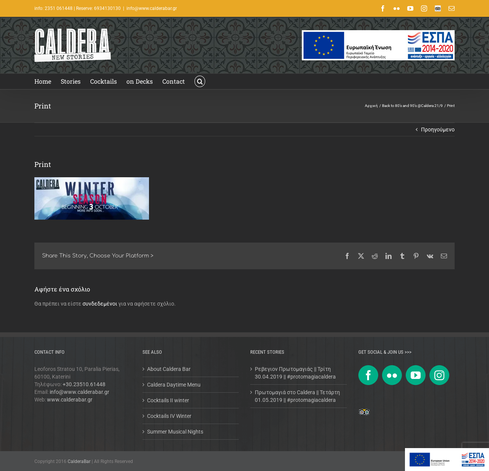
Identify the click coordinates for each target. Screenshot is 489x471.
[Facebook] (368, 375)
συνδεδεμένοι (100, 304)
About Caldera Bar (169, 369)
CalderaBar (80, 461)
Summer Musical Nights (175, 432)
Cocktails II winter (168, 400)
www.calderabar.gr (69, 400)
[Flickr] (392, 375)
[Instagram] (439, 375)
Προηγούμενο (438, 129)
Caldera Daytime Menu (174, 385)
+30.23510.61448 (84, 384)
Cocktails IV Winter (169, 416)
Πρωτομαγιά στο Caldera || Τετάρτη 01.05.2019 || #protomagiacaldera (297, 396)
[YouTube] (416, 375)
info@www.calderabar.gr (151, 8)
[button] (199, 81)
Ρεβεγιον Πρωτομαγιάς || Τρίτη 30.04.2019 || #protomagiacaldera (295, 373)
